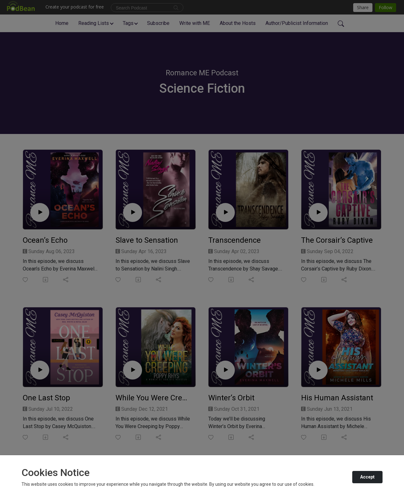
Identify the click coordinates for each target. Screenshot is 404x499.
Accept (367, 476)
